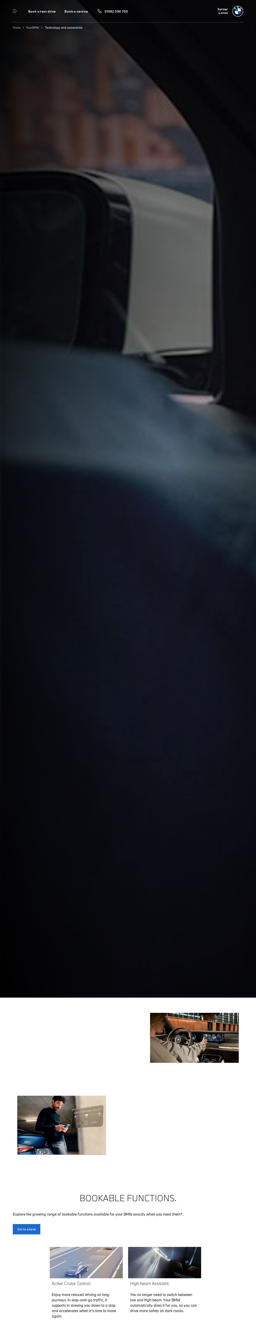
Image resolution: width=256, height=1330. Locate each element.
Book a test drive (42, 11)
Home (17, 28)
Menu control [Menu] (15, 11)
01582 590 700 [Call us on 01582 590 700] (116, 11)
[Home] (230, 11)
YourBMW (32, 28)
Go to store (26, 1229)
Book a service (76, 11)
